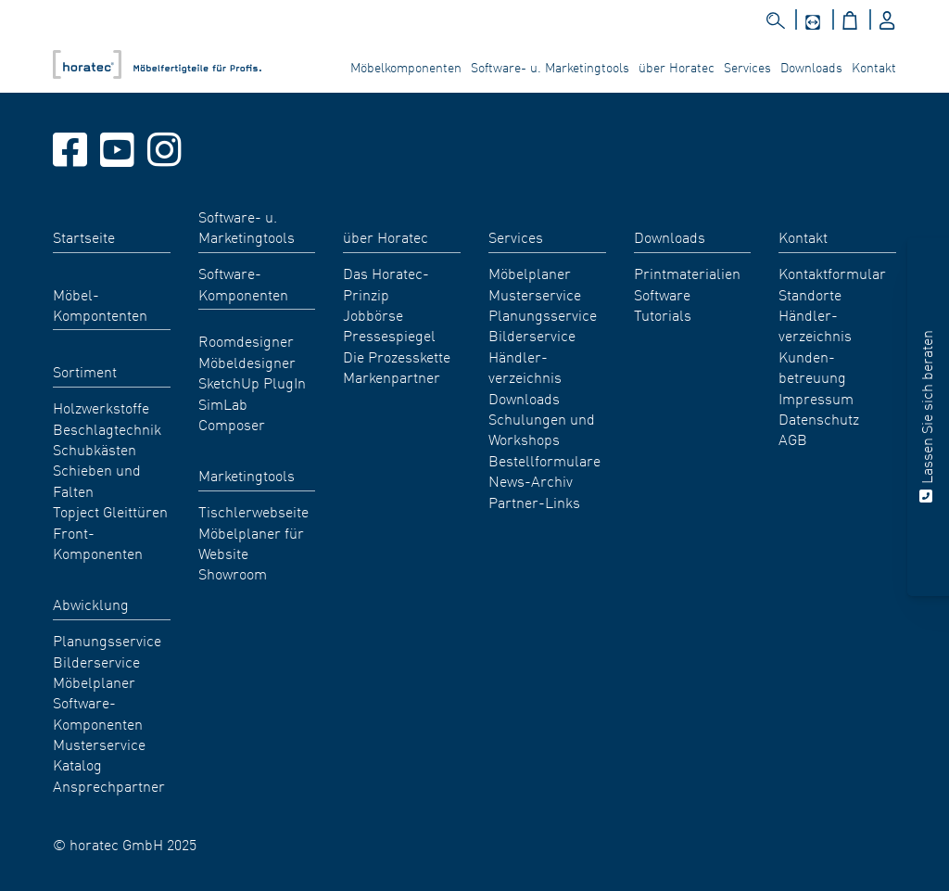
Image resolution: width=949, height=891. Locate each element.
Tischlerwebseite (253, 511)
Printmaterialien (687, 272)
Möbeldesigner (247, 361)
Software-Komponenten (98, 712)
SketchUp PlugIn (252, 382)
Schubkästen (94, 449)
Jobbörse (373, 314)
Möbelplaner (94, 681)
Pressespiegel (389, 335)
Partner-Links (534, 501)
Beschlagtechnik (107, 428)
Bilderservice (96, 661)
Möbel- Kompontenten (100, 304)
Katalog (77, 764)
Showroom (232, 573)
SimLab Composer (231, 413)
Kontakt (874, 67)
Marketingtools (246, 475)
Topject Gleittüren (110, 511)
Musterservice (99, 743)
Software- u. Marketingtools (550, 67)
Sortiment (85, 371)
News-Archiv (530, 480)
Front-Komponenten (98, 542)
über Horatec (677, 67)
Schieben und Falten (97, 479)
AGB (792, 438)
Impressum (816, 398)
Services (747, 67)
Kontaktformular (832, 272)
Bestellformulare (544, 460)
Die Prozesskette (396, 356)
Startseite (84, 236)
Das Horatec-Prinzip (386, 282)
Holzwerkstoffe (101, 407)
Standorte (809, 294)
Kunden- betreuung (812, 366)
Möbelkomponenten (406, 67)
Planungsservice (107, 640)
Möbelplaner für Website (251, 542)
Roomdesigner (246, 340)
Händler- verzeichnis (525, 366)
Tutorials (662, 314)
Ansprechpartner (109, 785)
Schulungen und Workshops (541, 428)
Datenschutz (818, 418)
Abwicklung (91, 603)
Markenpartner (391, 376)
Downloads (811, 67)
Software (662, 294)
